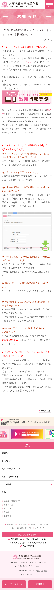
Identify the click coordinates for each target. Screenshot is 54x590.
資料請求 (7, 512)
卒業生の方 (8, 505)
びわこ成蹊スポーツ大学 (35, 539)
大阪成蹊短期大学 (17, 543)
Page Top (27, 446)
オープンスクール (14, 584)
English (33, 524)
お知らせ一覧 (14, 419)
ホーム (2, 419)
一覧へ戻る (45, 411)
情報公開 (10, 524)
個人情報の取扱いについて (21, 528)
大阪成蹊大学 (16, 539)
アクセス (7, 508)
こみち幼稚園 (28, 546)
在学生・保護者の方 (12, 501)
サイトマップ (39, 528)
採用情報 (7, 516)
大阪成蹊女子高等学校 (37, 543)
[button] (4, 433)
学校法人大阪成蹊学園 (27, 534)
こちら (29, 62)
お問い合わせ (44, 524)
